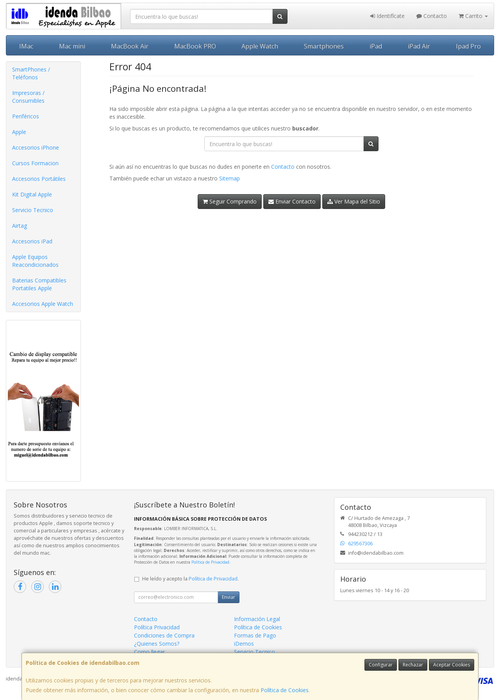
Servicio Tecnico (32, 210)
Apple (19, 132)
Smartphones (324, 46)
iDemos (244, 643)
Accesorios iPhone (35, 147)
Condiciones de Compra (164, 635)
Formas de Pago (255, 635)
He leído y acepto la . (190, 578)
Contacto (431, 16)
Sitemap (229, 178)
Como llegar (149, 651)
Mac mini (72, 46)
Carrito (473, 16)
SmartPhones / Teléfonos (31, 73)
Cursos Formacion (35, 163)
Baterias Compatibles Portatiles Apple (39, 284)
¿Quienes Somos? (156, 643)
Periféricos (25, 116)
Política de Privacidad (210, 562)
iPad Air (419, 46)
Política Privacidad (157, 627)
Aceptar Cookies (451, 664)
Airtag (19, 225)
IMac (26, 46)
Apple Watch (259, 46)
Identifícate (387, 16)
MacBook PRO (195, 46)
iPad (376, 46)
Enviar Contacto (292, 201)
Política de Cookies (285, 690)
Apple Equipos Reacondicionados (35, 260)
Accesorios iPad (32, 241)
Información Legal (257, 619)
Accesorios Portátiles (39, 178)
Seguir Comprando (230, 201)
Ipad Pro (468, 46)
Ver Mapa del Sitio (353, 201)
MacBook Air (129, 46)
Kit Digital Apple (32, 194)
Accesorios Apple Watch (42, 303)
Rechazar (413, 664)
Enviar (228, 597)
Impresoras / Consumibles (28, 96)
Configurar (381, 664)
